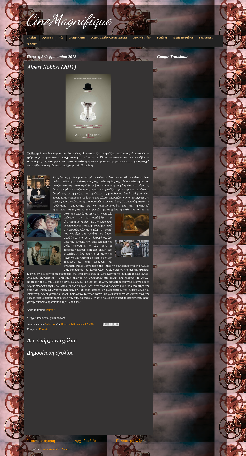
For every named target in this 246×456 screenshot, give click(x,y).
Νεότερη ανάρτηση (41, 441)
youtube (50, 309)
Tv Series (31, 43)
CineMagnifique (68, 20)
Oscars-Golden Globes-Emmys (109, 37)
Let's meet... (206, 37)
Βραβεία (162, 37)
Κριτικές (47, 37)
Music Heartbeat (183, 37)
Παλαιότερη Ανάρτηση (132, 441)
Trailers (31, 37)
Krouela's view (142, 37)
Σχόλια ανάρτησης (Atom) (54, 448)
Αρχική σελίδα (85, 441)
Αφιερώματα (77, 37)
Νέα (61, 37)
